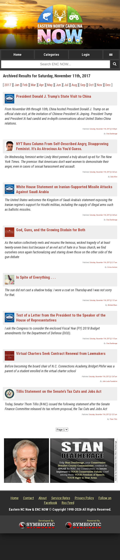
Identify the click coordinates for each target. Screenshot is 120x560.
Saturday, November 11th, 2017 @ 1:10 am (103, 339)
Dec (108, 85)
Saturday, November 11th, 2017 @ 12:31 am (103, 414)
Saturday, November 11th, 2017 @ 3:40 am (103, 215)
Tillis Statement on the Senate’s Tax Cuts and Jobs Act (58, 391)
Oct (91, 85)
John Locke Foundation (110, 381)
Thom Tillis (113, 419)
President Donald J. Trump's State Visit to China (53, 96)
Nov (99, 85)
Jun (58, 85)
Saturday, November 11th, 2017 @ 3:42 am (103, 172)
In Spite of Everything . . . (36, 277)
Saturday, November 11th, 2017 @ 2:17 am (103, 262)
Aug (74, 85)
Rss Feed (68, 503)
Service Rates (60, 498)
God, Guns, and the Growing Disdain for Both (50, 230)
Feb (25, 85)
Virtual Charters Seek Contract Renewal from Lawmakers (60, 353)
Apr (41, 85)
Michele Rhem (112, 305)
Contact (28, 498)
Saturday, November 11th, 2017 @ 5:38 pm (103, 129)
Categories (51, 55)
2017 (7, 85)
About (43, 498)
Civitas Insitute (112, 267)
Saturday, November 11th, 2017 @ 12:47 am (103, 377)
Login (86, 55)
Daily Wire (114, 177)
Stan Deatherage (111, 134)
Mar (33, 85)
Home (17, 55)
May (50, 85)
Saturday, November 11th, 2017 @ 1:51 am (103, 300)
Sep (82, 85)
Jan (16, 85)
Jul (66, 85)
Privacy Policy (84, 498)
